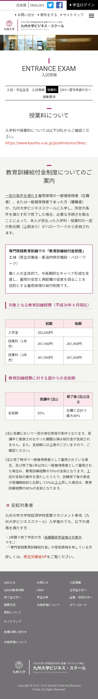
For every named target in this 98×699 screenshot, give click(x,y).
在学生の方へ (78, 590)
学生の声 (42, 597)
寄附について (12, 612)
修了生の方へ (12, 597)
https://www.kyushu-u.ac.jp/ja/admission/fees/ (45, 142)
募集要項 (49, 96)
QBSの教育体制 (14, 590)
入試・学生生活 (18, 89)
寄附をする (48, 14)
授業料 (52, 89)
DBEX (40, 590)
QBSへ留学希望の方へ (75, 89)
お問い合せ (26, 14)
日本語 (21, 5)
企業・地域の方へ (81, 597)
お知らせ (42, 582)
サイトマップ (73, 14)
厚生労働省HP (35, 556)
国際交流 (9, 605)
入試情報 (38, 89)
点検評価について (48, 605)
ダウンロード (78, 605)
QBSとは (9, 582)
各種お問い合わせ (15, 632)
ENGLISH (37, 5)
